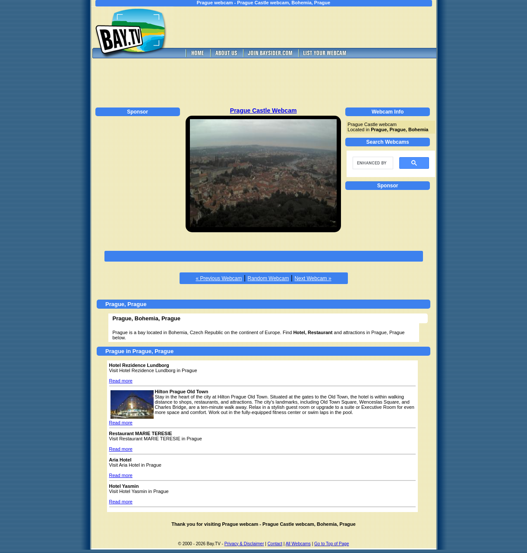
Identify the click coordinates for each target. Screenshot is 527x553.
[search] (372, 163)
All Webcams (298, 543)
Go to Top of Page (331, 543)
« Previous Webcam (219, 278)
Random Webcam (268, 278)
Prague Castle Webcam (263, 110)
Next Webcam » (312, 278)
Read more (121, 380)
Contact (275, 543)
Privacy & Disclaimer (244, 543)
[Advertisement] (311, 27)
